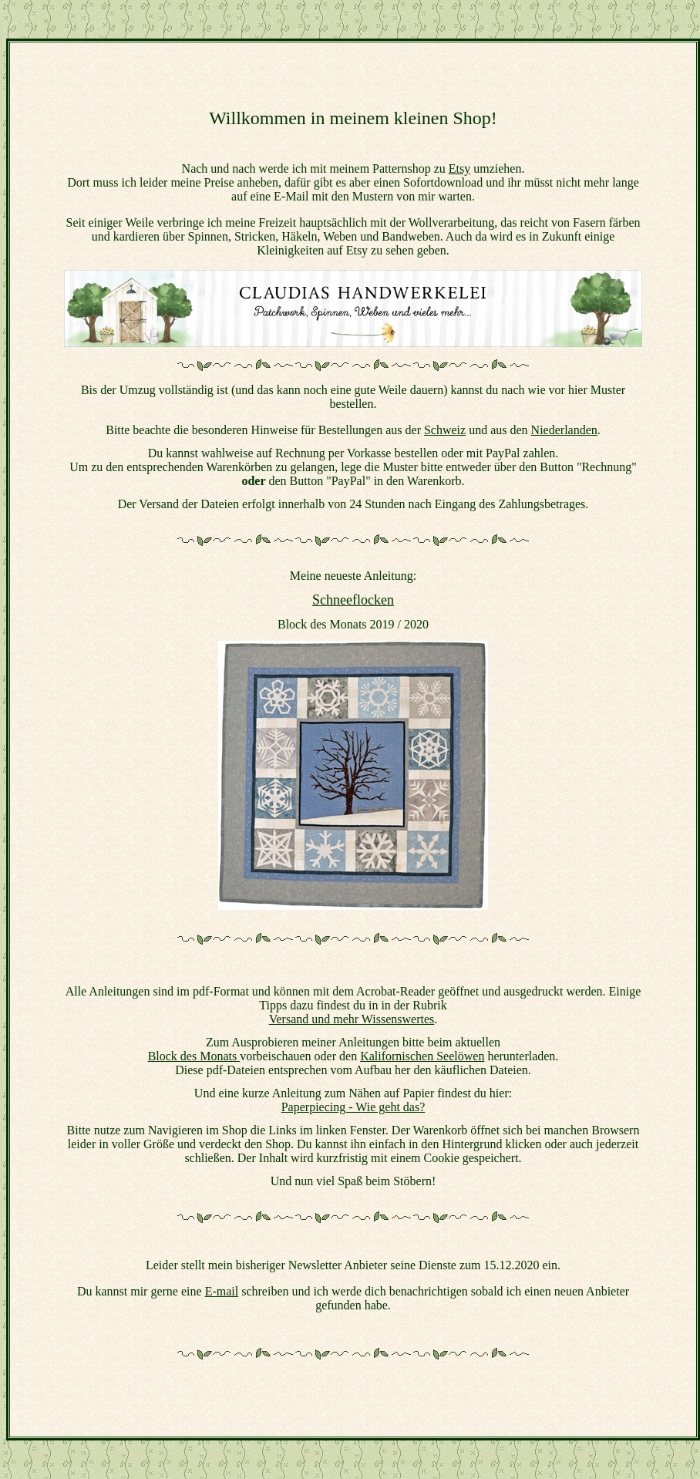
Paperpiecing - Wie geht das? (353, 1106)
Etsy (459, 168)
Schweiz (445, 429)
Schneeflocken (353, 600)
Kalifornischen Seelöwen (422, 1056)
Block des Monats (194, 1056)
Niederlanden (564, 429)
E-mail (222, 1291)
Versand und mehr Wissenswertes (352, 1019)
